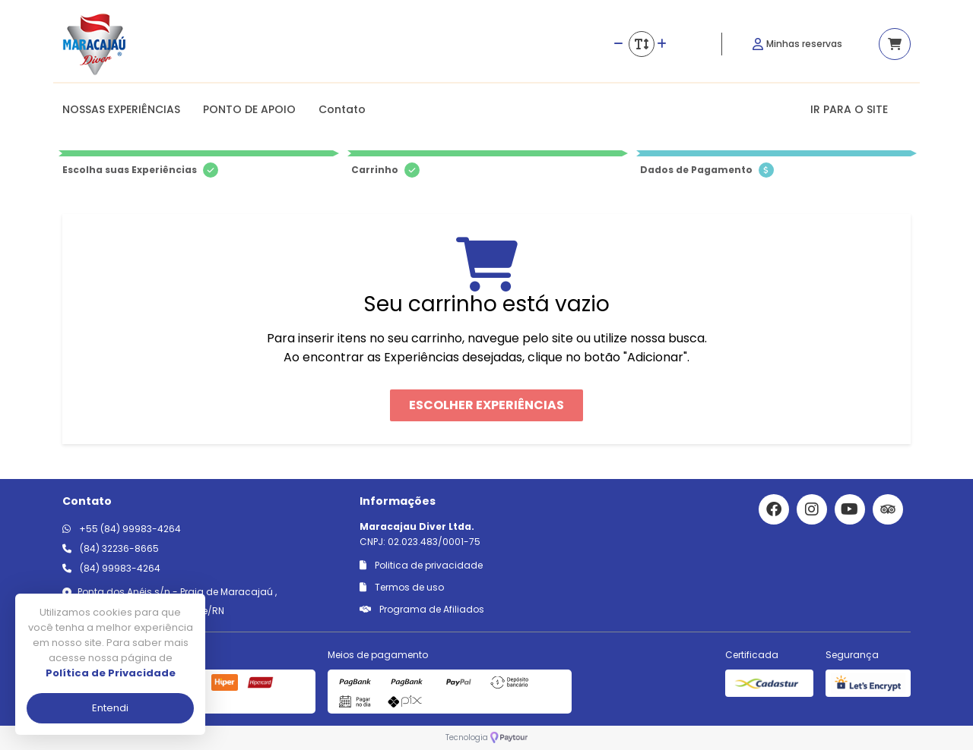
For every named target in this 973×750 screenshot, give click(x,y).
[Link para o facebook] (774, 509)
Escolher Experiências (486, 405)
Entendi (110, 708)
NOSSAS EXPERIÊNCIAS (121, 109)
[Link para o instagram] (812, 509)
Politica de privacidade (421, 565)
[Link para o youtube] (850, 509)
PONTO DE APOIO (249, 109)
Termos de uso (402, 587)
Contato (342, 109)
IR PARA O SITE (849, 109)
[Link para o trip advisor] (888, 509)
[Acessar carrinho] (895, 44)
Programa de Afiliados (422, 609)
